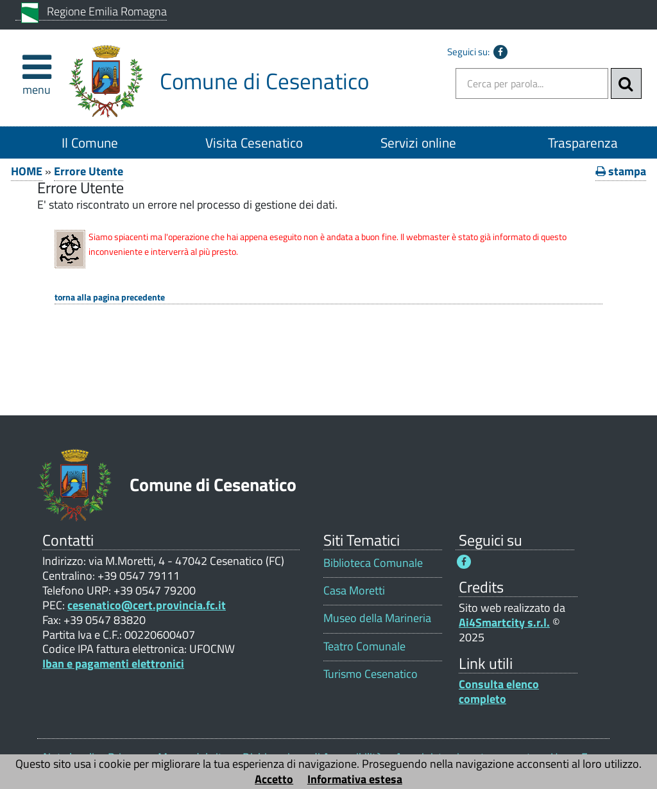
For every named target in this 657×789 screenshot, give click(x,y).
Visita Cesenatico (254, 142)
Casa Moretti (354, 590)
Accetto (274, 779)
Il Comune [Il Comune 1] (90, 142)
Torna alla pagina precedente (110, 298)
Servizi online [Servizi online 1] (418, 142)
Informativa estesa (354, 779)
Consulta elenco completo (499, 691)
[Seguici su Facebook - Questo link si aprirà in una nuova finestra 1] (464, 562)
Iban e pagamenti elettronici (113, 663)
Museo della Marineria (377, 618)
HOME (26, 171)
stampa (620, 171)
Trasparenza (583, 142)
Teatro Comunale (364, 646)
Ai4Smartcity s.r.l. (504, 622)
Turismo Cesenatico (370, 674)
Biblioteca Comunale (373, 562)
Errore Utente (88, 171)
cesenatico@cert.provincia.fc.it (146, 605)
